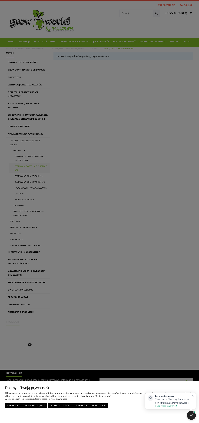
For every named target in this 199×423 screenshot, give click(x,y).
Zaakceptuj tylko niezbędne (26, 405)
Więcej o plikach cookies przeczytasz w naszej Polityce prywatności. (36, 398)
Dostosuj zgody (61, 405)
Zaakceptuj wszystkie (91, 405)
